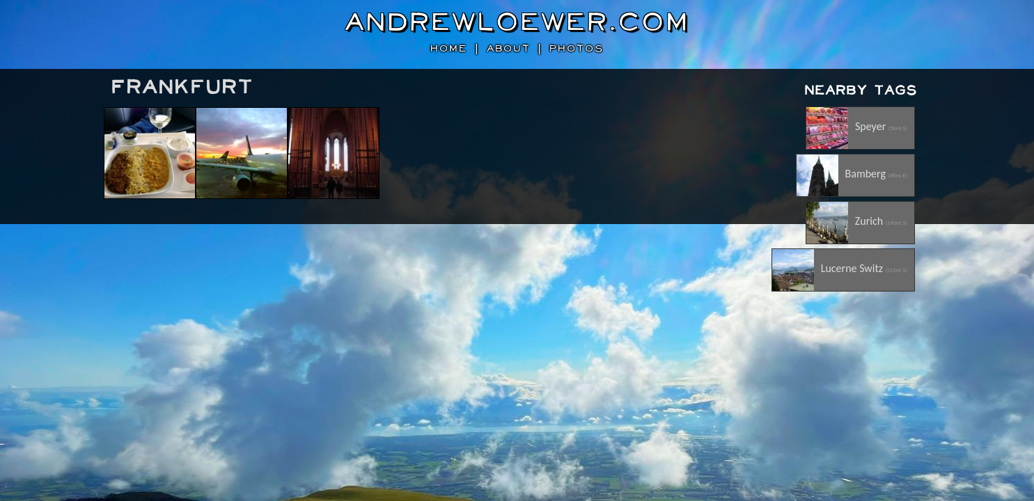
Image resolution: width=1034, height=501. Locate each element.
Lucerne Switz (864, 268)
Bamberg (876, 173)
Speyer (881, 126)
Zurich (881, 221)
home (448, 48)
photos (576, 48)
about (509, 48)
